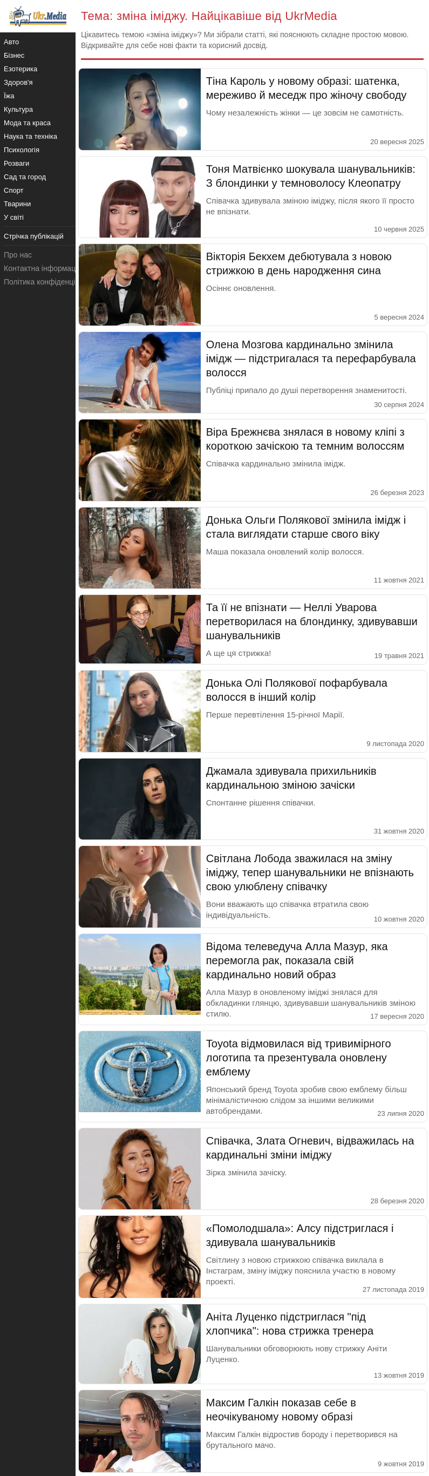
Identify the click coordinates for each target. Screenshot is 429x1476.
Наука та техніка (30, 136)
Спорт (14, 190)
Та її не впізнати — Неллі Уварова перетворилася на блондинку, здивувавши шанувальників (312, 621)
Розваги (16, 163)
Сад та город (25, 177)
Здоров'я (18, 82)
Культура (18, 109)
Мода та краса (27, 123)
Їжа (9, 96)
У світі (14, 217)
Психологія (21, 150)
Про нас (18, 254)
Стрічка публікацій (34, 236)
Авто (11, 42)
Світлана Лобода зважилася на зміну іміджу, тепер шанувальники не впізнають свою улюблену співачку (310, 872)
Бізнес (14, 55)
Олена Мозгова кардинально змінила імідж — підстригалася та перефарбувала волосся (311, 358)
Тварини (17, 204)
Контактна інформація (42, 268)
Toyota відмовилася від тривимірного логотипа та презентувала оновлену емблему (298, 1058)
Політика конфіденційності (50, 281)
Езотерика (20, 69)
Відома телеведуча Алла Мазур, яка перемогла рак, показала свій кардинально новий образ (297, 960)
